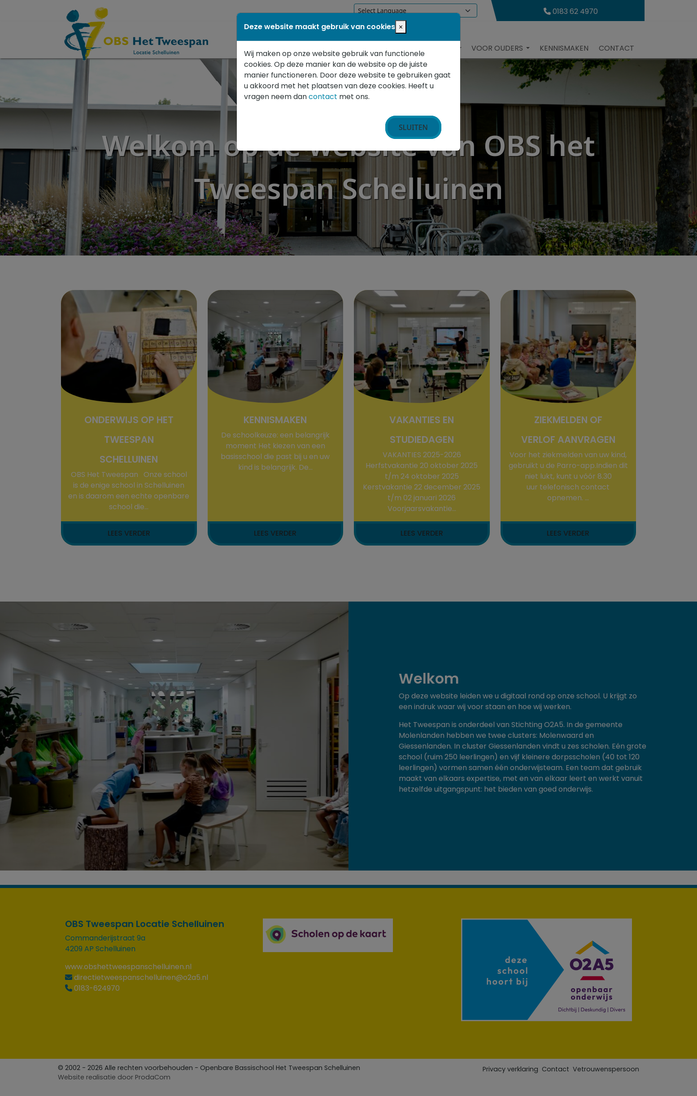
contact (323, 96)
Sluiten (413, 127)
